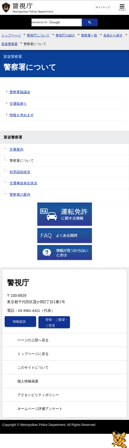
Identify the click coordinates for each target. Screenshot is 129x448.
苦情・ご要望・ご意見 (56, 322)
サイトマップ (103, 7)
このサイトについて (33, 367)
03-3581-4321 (29, 310)
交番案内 (16, 149)
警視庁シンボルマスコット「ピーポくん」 (119, 439)
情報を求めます (21, 115)
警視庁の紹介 (65, 35)
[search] (53, 22)
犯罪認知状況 (19, 172)
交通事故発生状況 (23, 183)
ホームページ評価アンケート (40, 409)
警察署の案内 (19, 194)
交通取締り (18, 104)
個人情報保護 (27, 381)
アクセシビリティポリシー (38, 395)
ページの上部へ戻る (33, 340)
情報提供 (19, 321)
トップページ (11, 35)
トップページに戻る (33, 354)
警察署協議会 (19, 92)
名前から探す (113, 35)
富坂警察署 (9, 44)
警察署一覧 (89, 35)
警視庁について (38, 35)
